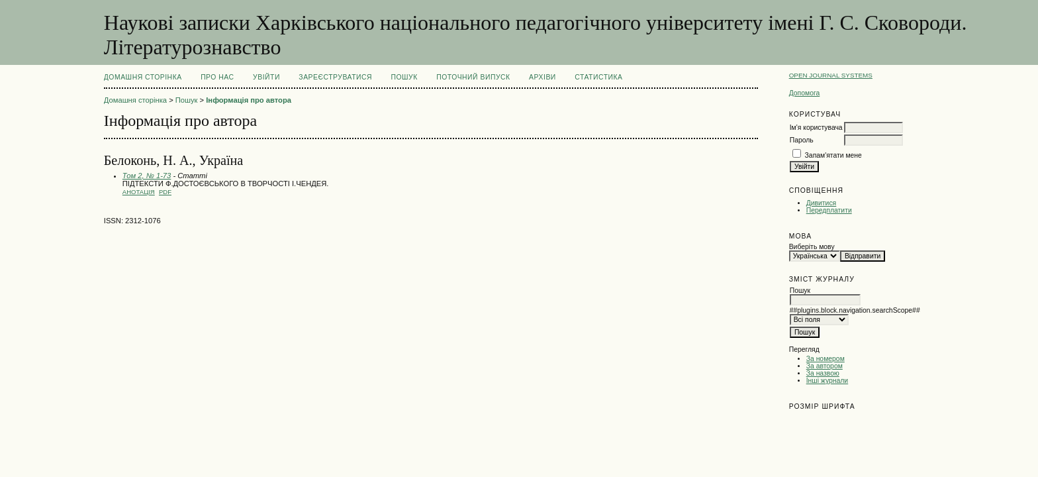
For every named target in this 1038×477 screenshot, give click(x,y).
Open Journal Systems (831, 75)
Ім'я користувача (816, 127)
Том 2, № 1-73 (146, 176)
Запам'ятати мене (833, 155)
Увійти (266, 77)
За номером (825, 358)
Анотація (138, 191)
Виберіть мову (812, 246)
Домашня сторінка (143, 77)
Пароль (802, 140)
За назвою (822, 373)
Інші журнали (827, 380)
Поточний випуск (473, 77)
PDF (165, 191)
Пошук (404, 77)
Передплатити (829, 210)
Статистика (598, 77)
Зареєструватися (335, 77)
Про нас (217, 77)
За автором (824, 366)
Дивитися (821, 203)
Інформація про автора (248, 100)
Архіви (542, 77)
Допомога (804, 93)
